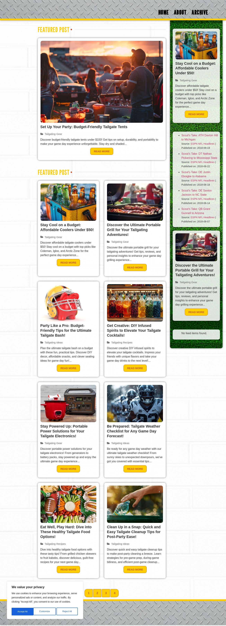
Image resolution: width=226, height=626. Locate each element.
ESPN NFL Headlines (203, 144)
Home (163, 13)
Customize (22, 611)
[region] (45, 601)
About (180, 13)
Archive (200, 13)
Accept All (68, 611)
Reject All (45, 611)
